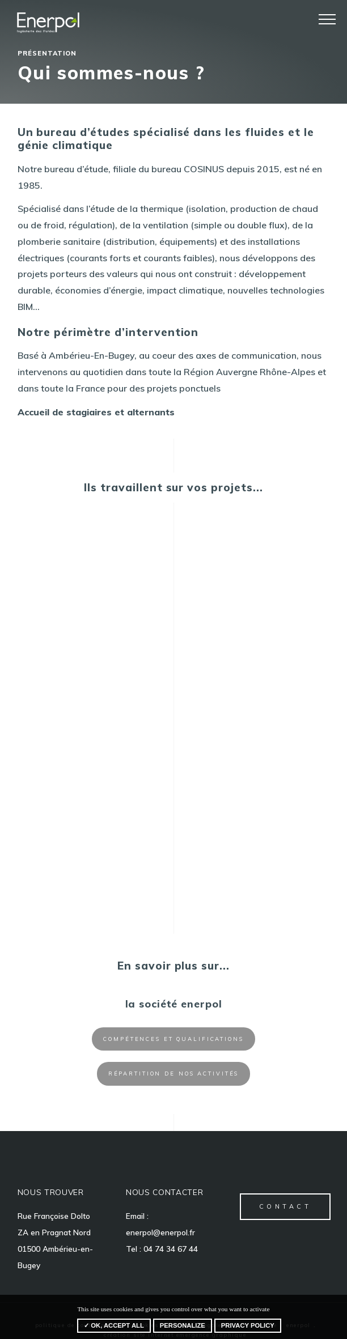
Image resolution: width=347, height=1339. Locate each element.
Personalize (182, 1325)
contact (285, 1206)
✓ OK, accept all (114, 1325)
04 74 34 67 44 (170, 1248)
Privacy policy (247, 1325)
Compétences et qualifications (173, 1038)
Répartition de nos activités (173, 1073)
